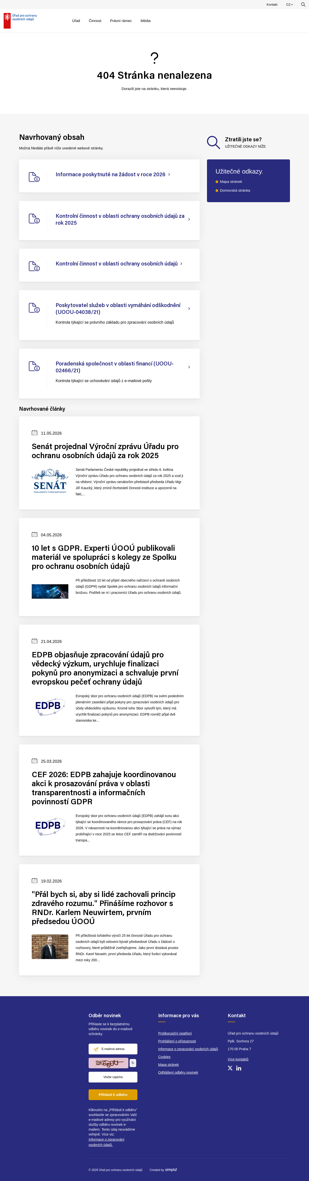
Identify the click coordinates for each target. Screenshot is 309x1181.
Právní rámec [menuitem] (121, 21)
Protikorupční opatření (175, 1033)
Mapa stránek (231, 181)
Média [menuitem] (146, 21)
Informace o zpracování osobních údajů (188, 1049)
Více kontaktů (238, 1059)
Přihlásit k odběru (113, 1095)
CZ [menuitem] (290, 5)
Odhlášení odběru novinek (178, 1072)
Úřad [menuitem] (76, 21)
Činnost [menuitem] (95, 21)
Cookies (164, 1057)
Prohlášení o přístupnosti (177, 1041)
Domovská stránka (235, 190)
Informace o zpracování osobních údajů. (106, 1142)
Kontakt (272, 4)
